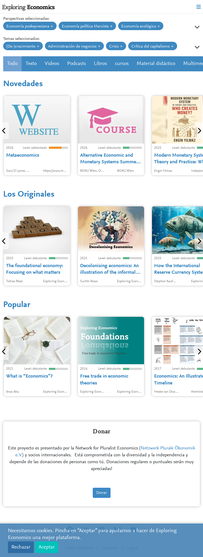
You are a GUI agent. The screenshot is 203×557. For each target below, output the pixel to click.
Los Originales (28, 195)
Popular (16, 305)
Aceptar (47, 547)
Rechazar (20, 547)
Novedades (23, 84)
